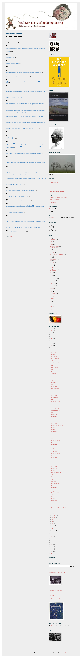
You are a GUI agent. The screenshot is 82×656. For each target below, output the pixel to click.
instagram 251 (54, 446)
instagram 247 (54, 470)
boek (51, 238)
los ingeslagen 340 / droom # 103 (57, 472)
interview (52, 200)
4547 (52, 399)
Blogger (65, 652)
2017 (52, 345)
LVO (51, 260)
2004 (52, 553)
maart (53, 527)
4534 (52, 479)
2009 (52, 544)
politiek (51, 241)
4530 (52, 509)
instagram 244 (54, 491)
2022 (52, 336)
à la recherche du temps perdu (56, 590)
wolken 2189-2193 (55, 408)
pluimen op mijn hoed (54, 199)
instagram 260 (54, 393)
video (51, 306)
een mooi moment (53, 278)
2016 (52, 347)
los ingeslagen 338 (55, 492)
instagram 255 (54, 423)
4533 (52, 485)
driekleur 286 (54, 403)
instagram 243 (54, 498)
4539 (52, 442)
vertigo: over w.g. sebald (55, 598)
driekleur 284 (54, 429)
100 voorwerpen (53, 300)
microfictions (52, 296)
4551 (52, 378)
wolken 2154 (53, 504)
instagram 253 (54, 427)
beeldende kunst (53, 270)
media (51, 244)
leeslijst (51, 180)
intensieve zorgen (53, 293)
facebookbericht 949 (55, 459)
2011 (52, 540)
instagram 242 (54, 500)
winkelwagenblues (53, 295)
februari (53, 528)
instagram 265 (54, 350)
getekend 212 (54, 476)
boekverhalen (52, 285)
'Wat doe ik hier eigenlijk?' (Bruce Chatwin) (58, 197)
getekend (52, 252)
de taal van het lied (53, 309)
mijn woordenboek (53, 259)
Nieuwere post (9, 241)
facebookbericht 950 (55, 457)
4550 (52, 380)
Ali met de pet (53, 592)
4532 (52, 494)
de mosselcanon (53, 303)
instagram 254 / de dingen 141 (57, 425)
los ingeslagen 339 (55, 483)
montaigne (52, 298)
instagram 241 (54, 502)
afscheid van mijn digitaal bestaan (56, 254)
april (53, 525)
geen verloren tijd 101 (55, 397)
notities (51, 256)
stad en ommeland (53, 242)
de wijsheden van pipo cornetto (57, 362)
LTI (51, 301)
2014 (52, 534)
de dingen (52, 267)
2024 (52, 332)
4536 (52, 464)
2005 (52, 551)
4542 (52, 433)
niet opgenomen (53, 269)
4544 (52, 420)
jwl (50, 593)
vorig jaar (52, 262)
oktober (53, 513)
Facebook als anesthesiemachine (56, 191)
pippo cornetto (53, 286)
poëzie (51, 265)
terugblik (52, 288)
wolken (10, 236)
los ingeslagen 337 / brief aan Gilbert (58, 507)
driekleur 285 (54, 405)
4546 (52, 406)
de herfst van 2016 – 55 (55, 390)
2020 (52, 340)
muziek (51, 277)
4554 (52, 369)
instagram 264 (54, 352)
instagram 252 (54, 444)
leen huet (52, 595)
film (51, 257)
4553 (52, 371)
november (54, 512)
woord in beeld (53, 239)
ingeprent (52, 304)
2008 (52, 546)
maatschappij (52, 251)
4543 (52, 421)
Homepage (26, 241)
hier (51, 625)
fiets (51, 249)
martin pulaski (53, 597)
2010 (52, 542)
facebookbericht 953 (55, 367)
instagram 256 (54, 418)
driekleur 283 (54, 431)
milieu (51, 275)
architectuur (52, 283)
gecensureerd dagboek (54, 246)
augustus (53, 517)
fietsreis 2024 (52, 280)
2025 (52, 330)
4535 (52, 474)
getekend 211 (54, 481)
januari (53, 530)
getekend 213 (54, 382)
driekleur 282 (54, 451)
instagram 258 (54, 414)
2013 (52, 536)
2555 (52, 365)
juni (52, 521)
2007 (52, 548)
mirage (51, 272)
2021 (52, 338)
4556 (52, 360)
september (54, 515)
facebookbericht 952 (55, 386)
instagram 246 (54, 487)
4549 (52, 384)
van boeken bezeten (54, 273)
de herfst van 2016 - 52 (55, 453)
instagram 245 (54, 489)
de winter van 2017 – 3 (55, 356)
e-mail (51, 559)
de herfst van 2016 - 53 (55, 440)
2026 (52, 328)
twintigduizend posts (54, 202)
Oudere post (43, 241)
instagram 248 (54, 468)
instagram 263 (54, 354)
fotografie (52, 264)
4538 (52, 455)
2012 (52, 538)
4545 (52, 412)
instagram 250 (54, 448)
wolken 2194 (53, 373)
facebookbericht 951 (55, 388)
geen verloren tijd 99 (55, 434)
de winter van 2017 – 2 (55, 358)
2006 (52, 549)
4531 (52, 496)
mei (52, 523)
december (54, 349)
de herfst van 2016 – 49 (55, 505)
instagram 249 (54, 466)
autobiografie (52, 247)
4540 (52, 438)
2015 (52, 533)
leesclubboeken (53, 184)
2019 (52, 342)
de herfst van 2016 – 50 (55, 477)
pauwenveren (52, 290)
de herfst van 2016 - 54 (55, 401)
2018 (52, 343)
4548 (52, 391)
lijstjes (51, 291)
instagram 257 (54, 416)
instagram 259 (54, 395)
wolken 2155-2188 (55, 449)
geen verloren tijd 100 (55, 410)
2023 (52, 334)
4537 (52, 461)
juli (52, 519)
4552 (52, 377)
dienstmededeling (54, 375)
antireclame (52, 282)
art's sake (52, 308)
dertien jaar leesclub (54, 182)
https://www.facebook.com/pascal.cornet (57, 572)
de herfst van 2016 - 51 (55, 462)
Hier (50, 208)
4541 (52, 436)
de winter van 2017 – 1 (55, 364)
